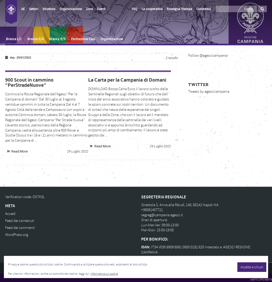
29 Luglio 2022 (77, 151)
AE (23, 9)
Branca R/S (57, 39)
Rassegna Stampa (179, 9)
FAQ (134, 9)
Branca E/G (35, 39)
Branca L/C (14, 39)
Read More (19, 151)
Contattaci (203, 9)
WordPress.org (16, 234)
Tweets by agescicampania (208, 91)
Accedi (10, 213)
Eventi (101, 9)
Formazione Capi (83, 39)
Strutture (48, 9)
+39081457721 (152, 209)
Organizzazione (70, 9)
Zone (89, 9)
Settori (33, 9)
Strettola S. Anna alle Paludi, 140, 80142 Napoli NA (179, 205)
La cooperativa (152, 9)
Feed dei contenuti (19, 220)
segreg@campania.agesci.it (162, 215)
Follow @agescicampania (208, 55)
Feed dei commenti (20, 227)
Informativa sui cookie (104, 274)
